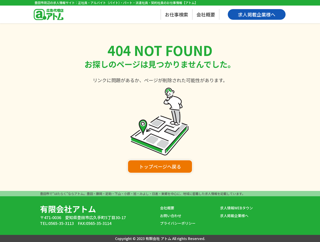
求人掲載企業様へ (234, 215)
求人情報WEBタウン (236, 207)
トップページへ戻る (160, 166)
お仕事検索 (176, 14)
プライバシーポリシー (178, 223)
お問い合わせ (170, 215)
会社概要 (205, 14)
